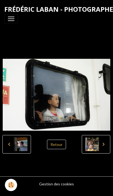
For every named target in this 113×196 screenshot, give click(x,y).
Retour (56, 144)
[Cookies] (11, 185)
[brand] (58, 9)
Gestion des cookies (56, 184)
